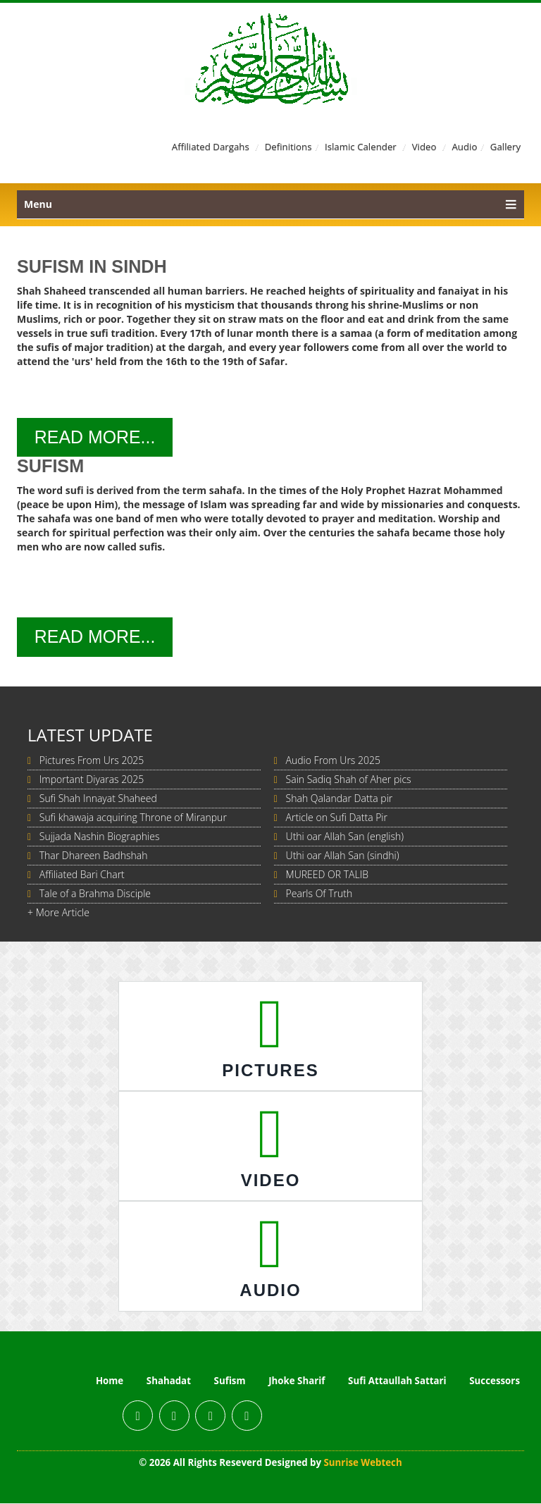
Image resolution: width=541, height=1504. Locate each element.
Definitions (287, 146)
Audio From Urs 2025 (333, 761)
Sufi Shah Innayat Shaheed (98, 799)
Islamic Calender (360, 146)
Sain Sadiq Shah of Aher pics (348, 780)
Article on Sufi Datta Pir (336, 818)
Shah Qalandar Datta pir (339, 799)
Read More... (96, 438)
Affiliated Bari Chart (82, 875)
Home (109, 1381)
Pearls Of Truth (319, 894)
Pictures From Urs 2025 (91, 761)
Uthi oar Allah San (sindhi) (342, 856)
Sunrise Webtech (363, 1463)
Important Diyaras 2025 (91, 780)
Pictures (270, 1070)
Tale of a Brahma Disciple (95, 894)
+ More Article (58, 913)
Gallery (505, 146)
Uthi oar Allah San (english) (345, 837)
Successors (494, 1381)
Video (423, 146)
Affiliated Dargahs (209, 146)
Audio (464, 146)
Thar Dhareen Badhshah (93, 856)
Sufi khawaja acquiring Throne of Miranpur (133, 818)
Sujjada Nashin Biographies (99, 837)
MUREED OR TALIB (327, 875)
